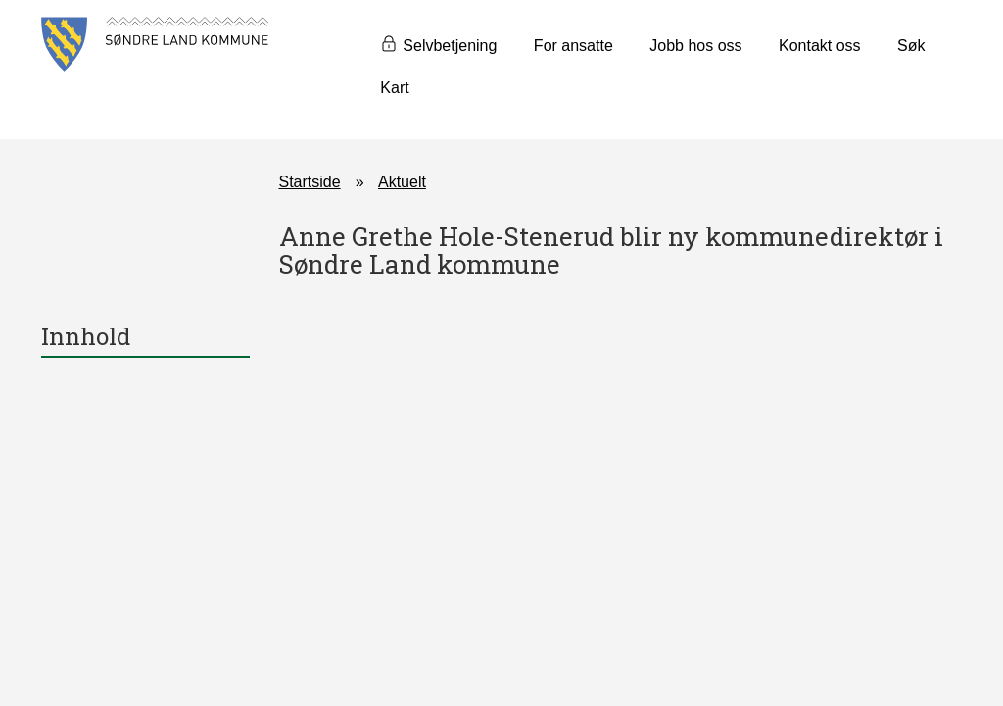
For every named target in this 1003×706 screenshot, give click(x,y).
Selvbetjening (450, 45)
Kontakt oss (820, 45)
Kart (394, 87)
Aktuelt (402, 182)
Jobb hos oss (695, 45)
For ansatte (573, 45)
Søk (911, 45)
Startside (310, 182)
